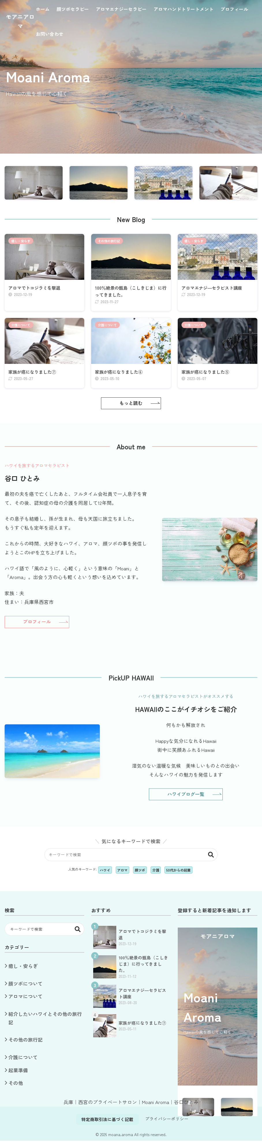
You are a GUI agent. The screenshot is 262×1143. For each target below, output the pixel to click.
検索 (211, 856)
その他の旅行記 (109, 241)
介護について (20, 326)
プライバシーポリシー (166, 1121)
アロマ (122, 872)
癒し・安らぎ (20, 241)
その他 (15, 1085)
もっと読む (131, 405)
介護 (155, 872)
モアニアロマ (20, 21)
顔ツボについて (25, 985)
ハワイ (105, 872)
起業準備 (18, 1072)
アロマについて (25, 998)
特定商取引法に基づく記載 (107, 1121)
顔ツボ (140, 872)
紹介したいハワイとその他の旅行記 (45, 1020)
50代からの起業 (178, 872)
